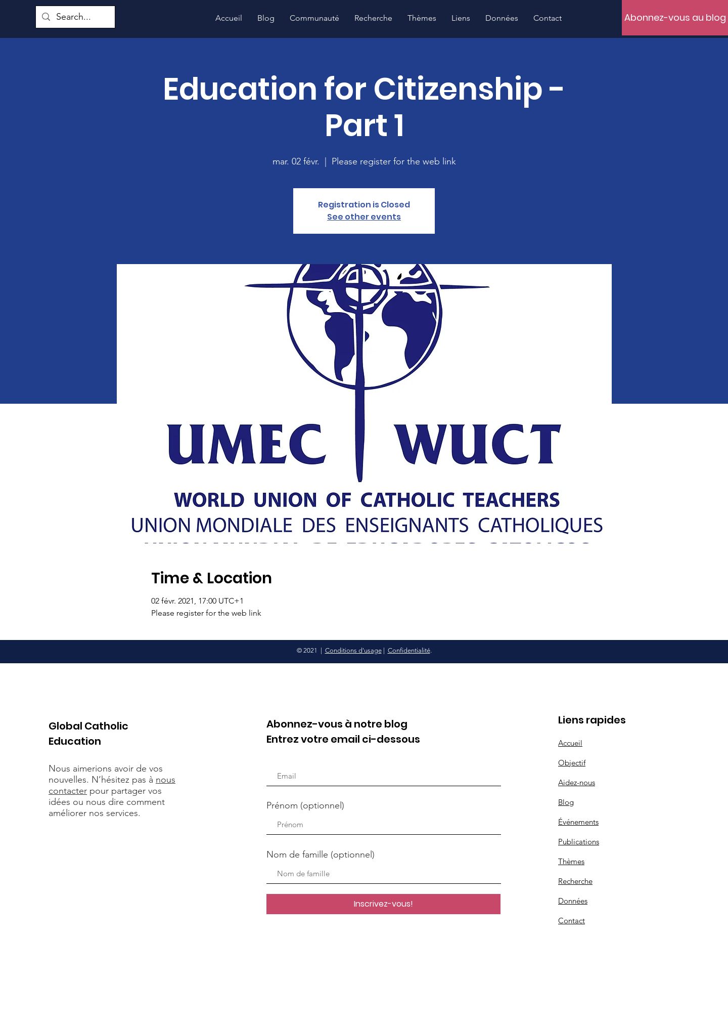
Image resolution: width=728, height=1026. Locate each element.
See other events (364, 217)
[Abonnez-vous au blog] (675, 17)
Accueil (570, 743)
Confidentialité (409, 650)
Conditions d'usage (353, 650)
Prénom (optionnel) (305, 805)
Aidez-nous (576, 782)
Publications (578, 841)
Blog (566, 802)
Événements (578, 822)
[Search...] (75, 17)
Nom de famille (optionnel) (320, 854)
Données (572, 901)
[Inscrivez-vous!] (383, 904)
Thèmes (571, 861)
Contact (571, 920)
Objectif (571, 762)
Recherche (575, 881)
